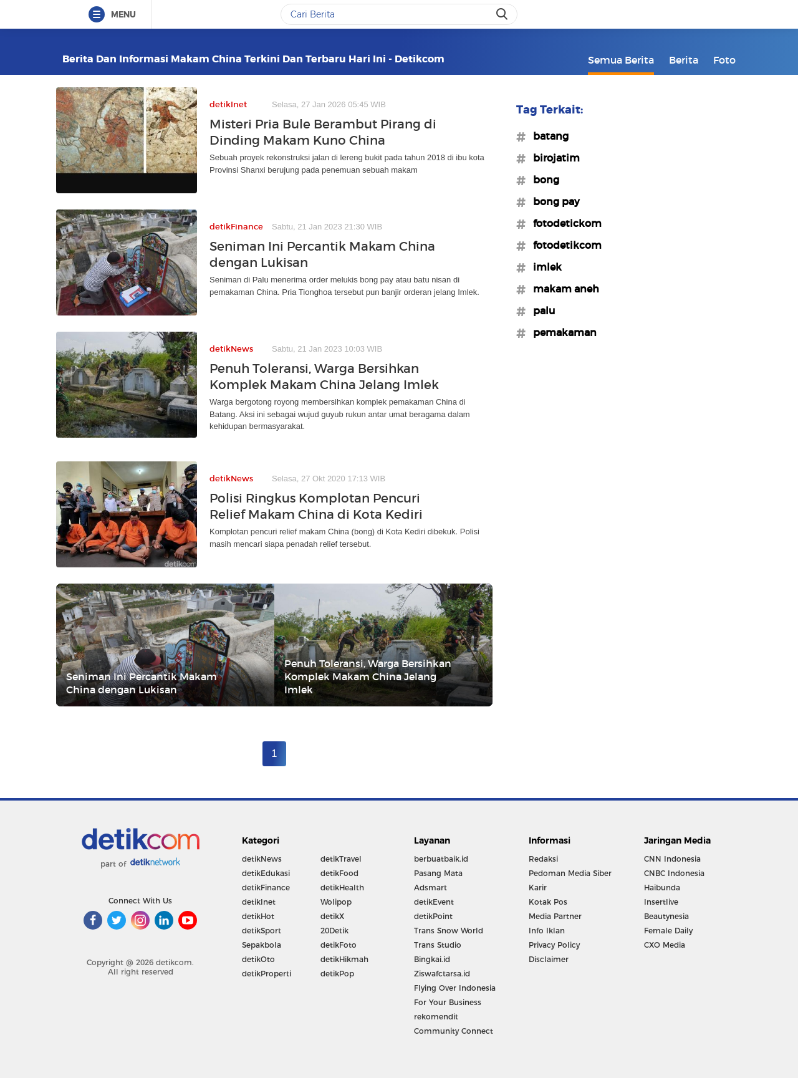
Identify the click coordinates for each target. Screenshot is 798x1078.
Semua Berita (621, 60)
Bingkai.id (432, 959)
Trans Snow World (448, 930)
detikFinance (266, 887)
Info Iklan (547, 930)
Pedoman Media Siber (570, 873)
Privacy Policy (554, 945)
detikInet (259, 902)
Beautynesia (666, 916)
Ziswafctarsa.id (442, 973)
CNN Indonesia (672, 859)
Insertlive (661, 902)
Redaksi (543, 859)
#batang (547, 136)
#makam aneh (562, 288)
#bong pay (553, 201)
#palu (540, 310)
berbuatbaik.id (441, 859)
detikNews (262, 859)
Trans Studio (437, 945)
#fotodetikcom (564, 245)
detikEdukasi (266, 873)
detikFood (339, 873)
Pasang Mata (438, 873)
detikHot (258, 916)
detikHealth (342, 887)
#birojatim (553, 158)
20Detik (334, 930)
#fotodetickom (564, 223)
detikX (332, 916)
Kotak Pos (548, 902)
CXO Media (664, 945)
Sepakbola (261, 945)
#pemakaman (561, 332)
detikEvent (434, 902)
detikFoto (338, 945)
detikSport (261, 930)
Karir (538, 887)
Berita (683, 60)
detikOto (258, 959)
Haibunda (662, 887)
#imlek (544, 267)
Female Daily (668, 930)
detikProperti (266, 973)
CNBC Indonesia (674, 873)
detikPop (337, 973)
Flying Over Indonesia (455, 988)
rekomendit (436, 1016)
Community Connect (453, 1031)
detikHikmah (344, 959)
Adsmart (430, 887)
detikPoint (433, 916)
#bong (542, 179)
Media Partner (555, 916)
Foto (724, 60)
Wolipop (336, 902)
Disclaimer (549, 959)
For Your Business (447, 1002)
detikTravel (341, 859)
